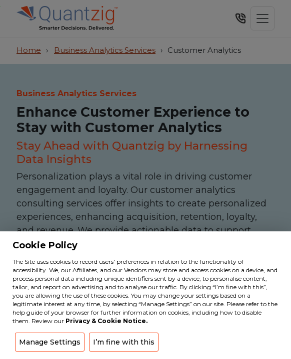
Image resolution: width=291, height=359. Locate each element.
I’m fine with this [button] (123, 342)
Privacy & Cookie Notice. (107, 321)
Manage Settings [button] (49, 342)
